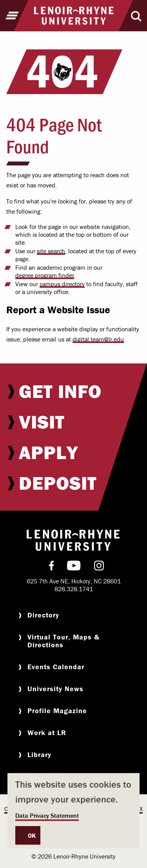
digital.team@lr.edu (98, 339)
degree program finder (44, 275)
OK (32, 835)
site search (51, 251)
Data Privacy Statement (47, 815)
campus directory (62, 284)
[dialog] (73, 810)
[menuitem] (73, 391)
